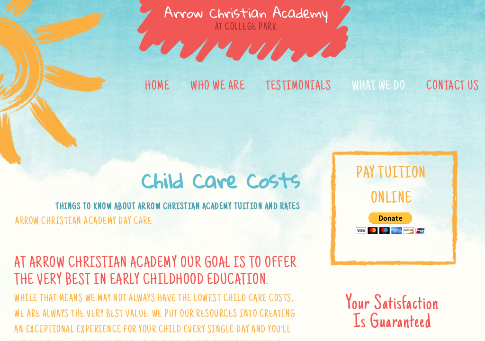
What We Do (378, 86)
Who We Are (217, 86)
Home (157, 86)
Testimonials (298, 86)
